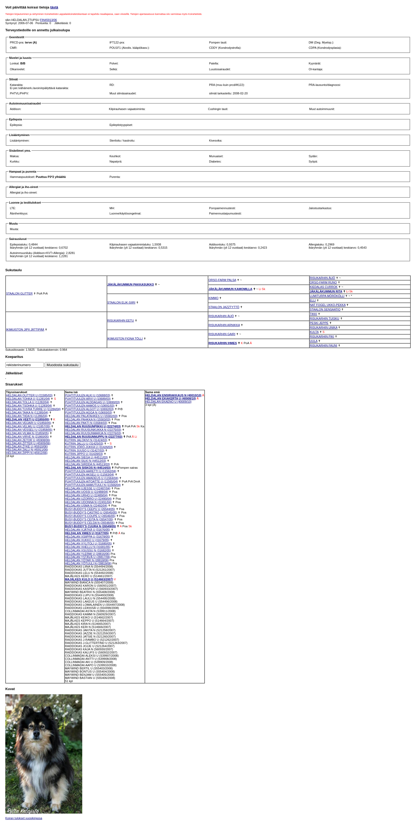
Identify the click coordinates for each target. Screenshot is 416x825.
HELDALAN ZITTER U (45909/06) (28, 443)
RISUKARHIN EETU (120, 320)
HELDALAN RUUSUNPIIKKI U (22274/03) (93, 426)
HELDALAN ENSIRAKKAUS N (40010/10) (173, 395)
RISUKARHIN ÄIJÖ (322, 277)
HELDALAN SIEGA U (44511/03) (86, 457)
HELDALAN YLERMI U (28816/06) (87, 553)
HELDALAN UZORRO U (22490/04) (88, 498)
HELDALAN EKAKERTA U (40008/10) (170, 398)
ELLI (313, 300)
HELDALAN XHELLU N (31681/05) (87, 546)
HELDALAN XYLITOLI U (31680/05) (88, 543)
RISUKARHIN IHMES (223, 343)
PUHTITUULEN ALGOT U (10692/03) (89, 409)
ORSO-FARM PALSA (222, 280)
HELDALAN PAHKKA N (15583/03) (88, 419)
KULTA (314, 331)
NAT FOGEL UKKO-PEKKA (328, 304)
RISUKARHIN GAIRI (222, 334)
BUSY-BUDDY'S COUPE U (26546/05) (90, 515)
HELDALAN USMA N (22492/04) (86, 505)
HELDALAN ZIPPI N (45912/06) (26, 452)
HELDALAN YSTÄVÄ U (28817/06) (88, 557)
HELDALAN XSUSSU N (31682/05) (88, 550)
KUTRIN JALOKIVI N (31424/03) (86, 440)
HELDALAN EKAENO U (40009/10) (168, 401)
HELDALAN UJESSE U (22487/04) (87, 488)
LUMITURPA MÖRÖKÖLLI (327, 295)
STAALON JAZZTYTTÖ (224, 307)
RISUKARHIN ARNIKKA (224, 325)
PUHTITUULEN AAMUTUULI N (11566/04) (93, 484)
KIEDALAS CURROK (324, 286)
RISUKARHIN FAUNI (323, 345)
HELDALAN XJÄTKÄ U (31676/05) (87, 529)
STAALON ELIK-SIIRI (121, 302)
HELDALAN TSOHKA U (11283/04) (29, 405)
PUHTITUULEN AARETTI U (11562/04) (90, 471)
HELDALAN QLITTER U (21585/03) (29, 395)
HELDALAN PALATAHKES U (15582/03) (91, 416)
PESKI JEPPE (319, 322)
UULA (314, 341)
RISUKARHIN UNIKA (323, 327)
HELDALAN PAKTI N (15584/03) (86, 422)
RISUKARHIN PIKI (322, 336)
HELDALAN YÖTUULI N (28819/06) (88, 563)
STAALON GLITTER (19, 293)
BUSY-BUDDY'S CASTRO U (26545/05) (91, 512)
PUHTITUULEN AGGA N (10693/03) (88, 412)
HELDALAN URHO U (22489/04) (86, 495)
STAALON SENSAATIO (325, 309)
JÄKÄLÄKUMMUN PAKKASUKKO (130, 284)
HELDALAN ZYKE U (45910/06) (27, 446)
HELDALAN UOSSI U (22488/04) (86, 491)
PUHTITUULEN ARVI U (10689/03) (88, 398)
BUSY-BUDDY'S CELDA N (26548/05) (90, 522)
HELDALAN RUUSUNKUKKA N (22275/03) (93, 429)
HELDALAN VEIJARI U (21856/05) (28, 422)
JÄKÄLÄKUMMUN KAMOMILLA (230, 289)
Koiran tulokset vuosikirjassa (23, 818)
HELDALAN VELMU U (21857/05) (28, 426)
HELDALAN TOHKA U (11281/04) (28, 398)
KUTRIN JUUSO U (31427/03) (85, 450)
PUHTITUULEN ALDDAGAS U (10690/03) (92, 402)
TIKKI (313, 313)
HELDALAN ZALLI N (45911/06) (27, 449)
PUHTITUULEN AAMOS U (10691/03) (89, 405)
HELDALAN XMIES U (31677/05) (87, 533)
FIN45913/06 (48, 19)
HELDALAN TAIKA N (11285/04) (27, 412)
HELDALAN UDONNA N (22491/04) (88, 502)
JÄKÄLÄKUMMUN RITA (326, 291)
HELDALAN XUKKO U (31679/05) (87, 540)
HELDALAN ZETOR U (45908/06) (28, 440)
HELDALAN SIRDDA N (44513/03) (87, 464)
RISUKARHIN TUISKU (324, 318)
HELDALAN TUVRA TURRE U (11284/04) (33, 409)
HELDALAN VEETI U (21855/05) (27, 419)
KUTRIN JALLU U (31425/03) (84, 443)
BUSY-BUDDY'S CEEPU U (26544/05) (90, 509)
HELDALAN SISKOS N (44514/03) (88, 467)
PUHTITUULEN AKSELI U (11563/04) (89, 474)
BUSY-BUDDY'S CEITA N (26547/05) (89, 519)
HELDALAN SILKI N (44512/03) (85, 460)
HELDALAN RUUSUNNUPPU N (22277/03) (93, 436)
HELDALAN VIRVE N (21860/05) (27, 436)
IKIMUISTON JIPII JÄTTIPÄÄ (25, 329)
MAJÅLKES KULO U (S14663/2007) (89, 579)
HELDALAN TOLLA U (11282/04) (27, 402)
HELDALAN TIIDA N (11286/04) (26, 416)
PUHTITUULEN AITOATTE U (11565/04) (91, 481)
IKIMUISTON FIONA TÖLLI (125, 338)
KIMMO (213, 298)
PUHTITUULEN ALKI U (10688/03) (87, 395)
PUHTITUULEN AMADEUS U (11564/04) (91, 478)
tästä (54, 7)
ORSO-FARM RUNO (323, 282)
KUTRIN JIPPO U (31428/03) (84, 453)
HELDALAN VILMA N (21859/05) (27, 433)
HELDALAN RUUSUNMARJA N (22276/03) (93, 433)
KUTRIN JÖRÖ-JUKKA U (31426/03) (89, 447)
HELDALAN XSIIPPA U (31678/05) (87, 536)
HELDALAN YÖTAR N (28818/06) (87, 560)
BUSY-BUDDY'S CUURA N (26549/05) (90, 526)
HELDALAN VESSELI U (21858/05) (29, 429)
